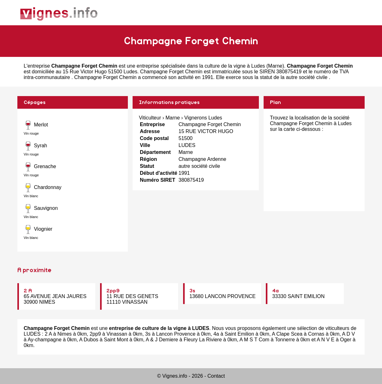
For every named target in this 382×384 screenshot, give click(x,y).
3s (192, 290)
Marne (275, 66)
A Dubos (88, 339)
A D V (348, 334)
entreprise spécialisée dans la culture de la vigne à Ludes (201, 66)
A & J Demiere (162, 339)
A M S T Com (255, 339)
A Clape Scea (287, 334)
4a (275, 290)
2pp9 (113, 290)
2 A (28, 290)
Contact (216, 376)
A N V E (325, 339)
